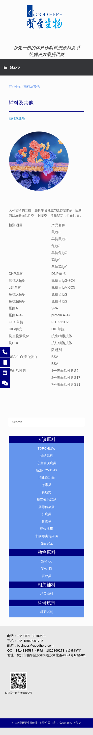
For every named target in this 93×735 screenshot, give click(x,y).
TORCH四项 (47, 448)
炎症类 (46, 492)
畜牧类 (46, 576)
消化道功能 (46, 478)
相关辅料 (46, 594)
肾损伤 (46, 521)
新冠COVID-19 (46, 470)
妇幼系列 (46, 455)
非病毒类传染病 (46, 536)
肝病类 (46, 514)
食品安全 (46, 543)
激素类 (46, 485)
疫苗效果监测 (46, 499)
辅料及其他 (17, 119)
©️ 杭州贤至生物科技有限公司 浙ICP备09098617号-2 (46, 722)
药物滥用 (46, 529)
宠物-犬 (46, 561)
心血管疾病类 (46, 463)
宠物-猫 (46, 568)
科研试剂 (46, 612)
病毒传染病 (46, 507)
